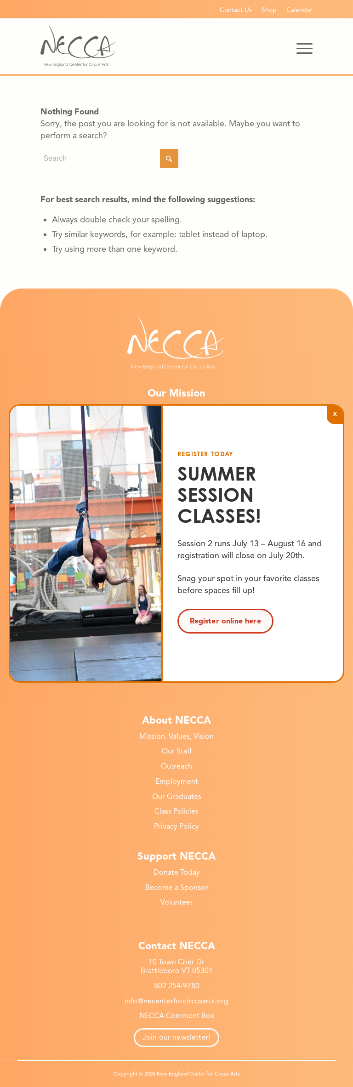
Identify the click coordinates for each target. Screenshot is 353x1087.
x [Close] (335, 413)
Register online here (225, 621)
